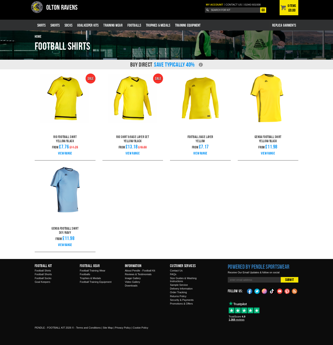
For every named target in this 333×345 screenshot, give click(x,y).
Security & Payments (182, 300)
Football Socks (43, 278)
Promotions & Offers (181, 303)
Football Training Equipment (95, 281)
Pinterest (287, 290)
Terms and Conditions (88, 327)
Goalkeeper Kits (88, 25)
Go (263, 10)
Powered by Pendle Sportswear (258, 267)
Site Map (108, 327)
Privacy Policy (123, 327)
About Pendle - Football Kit (140, 270)
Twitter (257, 290)
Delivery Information (181, 288)
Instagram (264, 290)
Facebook (249, 290)
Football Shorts (43, 274)
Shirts (41, 25)
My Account (214, 4)
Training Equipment (187, 25)
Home (38, 36)
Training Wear (112, 25)
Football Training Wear (92, 270)
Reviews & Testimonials (138, 274)
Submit (289, 280)
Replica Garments (284, 25)
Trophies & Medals (158, 25)
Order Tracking (178, 292)
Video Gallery (132, 281)
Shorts (55, 25)
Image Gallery (133, 278)
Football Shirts (43, 270)
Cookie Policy (140, 327)
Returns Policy (178, 296)
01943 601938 (252, 4)
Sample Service (179, 284)
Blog (294, 290)
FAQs (173, 274)
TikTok (272, 291)
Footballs (134, 25)
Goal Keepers (42, 281)
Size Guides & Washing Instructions (183, 280)
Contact (233, 4)
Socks (68, 25)
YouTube (280, 290)
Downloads (131, 285)
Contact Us (176, 270)
